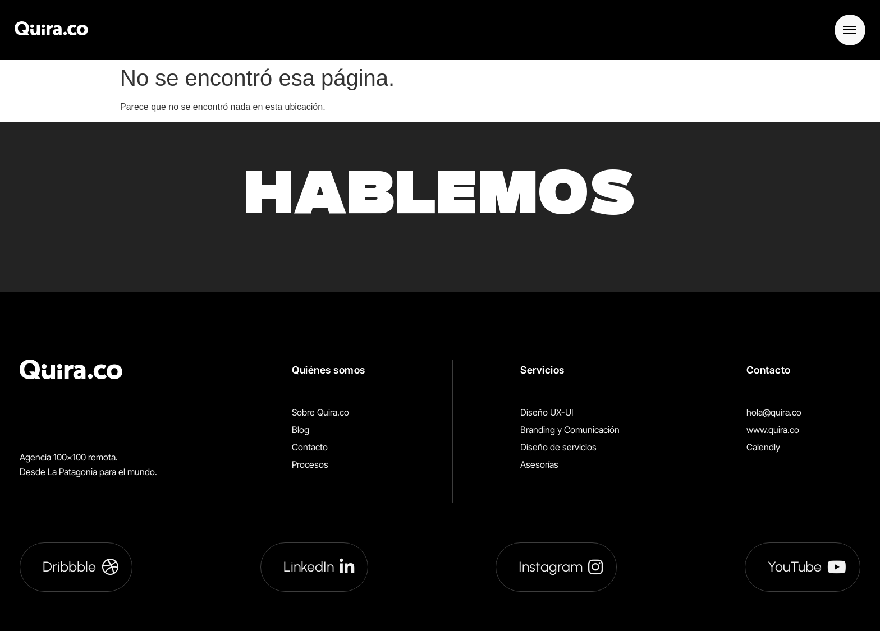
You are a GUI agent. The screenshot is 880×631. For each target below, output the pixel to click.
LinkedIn (318, 566)
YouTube (807, 566)
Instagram (561, 566)
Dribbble (80, 566)
